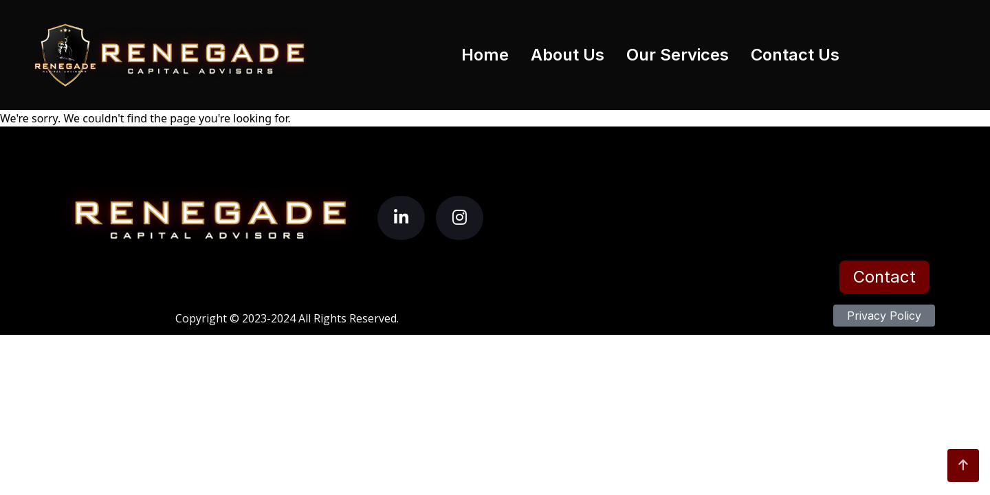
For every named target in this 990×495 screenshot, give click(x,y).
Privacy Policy (884, 315)
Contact (884, 277)
